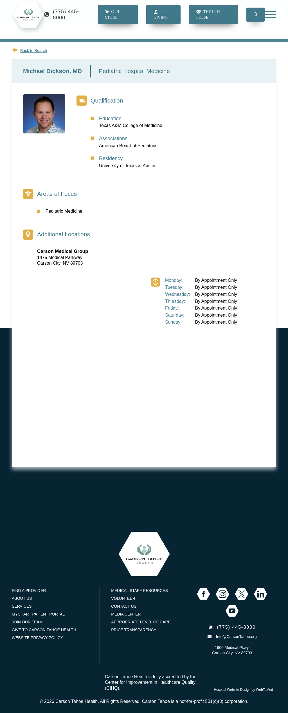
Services (22, 606)
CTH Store (112, 19)
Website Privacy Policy (37, 637)
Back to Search (33, 50)
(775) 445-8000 (66, 20)
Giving (161, 19)
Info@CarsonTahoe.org (236, 636)
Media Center (126, 614)
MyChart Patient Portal (38, 614)
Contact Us (123, 606)
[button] (255, 20)
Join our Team (27, 622)
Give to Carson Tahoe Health (44, 630)
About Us (22, 598)
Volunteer (123, 598)
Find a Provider (29, 590)
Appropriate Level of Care (141, 622)
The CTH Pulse (208, 19)
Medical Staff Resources (139, 590)
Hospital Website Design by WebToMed (243, 690)
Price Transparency (133, 630)
